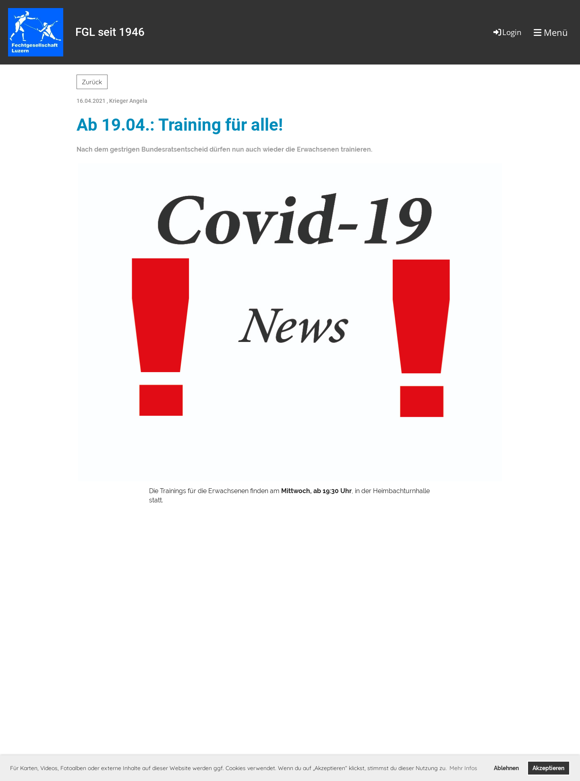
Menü (551, 32)
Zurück (92, 82)
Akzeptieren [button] (548, 767)
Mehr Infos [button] (463, 768)
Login (507, 32)
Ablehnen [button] (506, 767)
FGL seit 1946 (110, 32)
